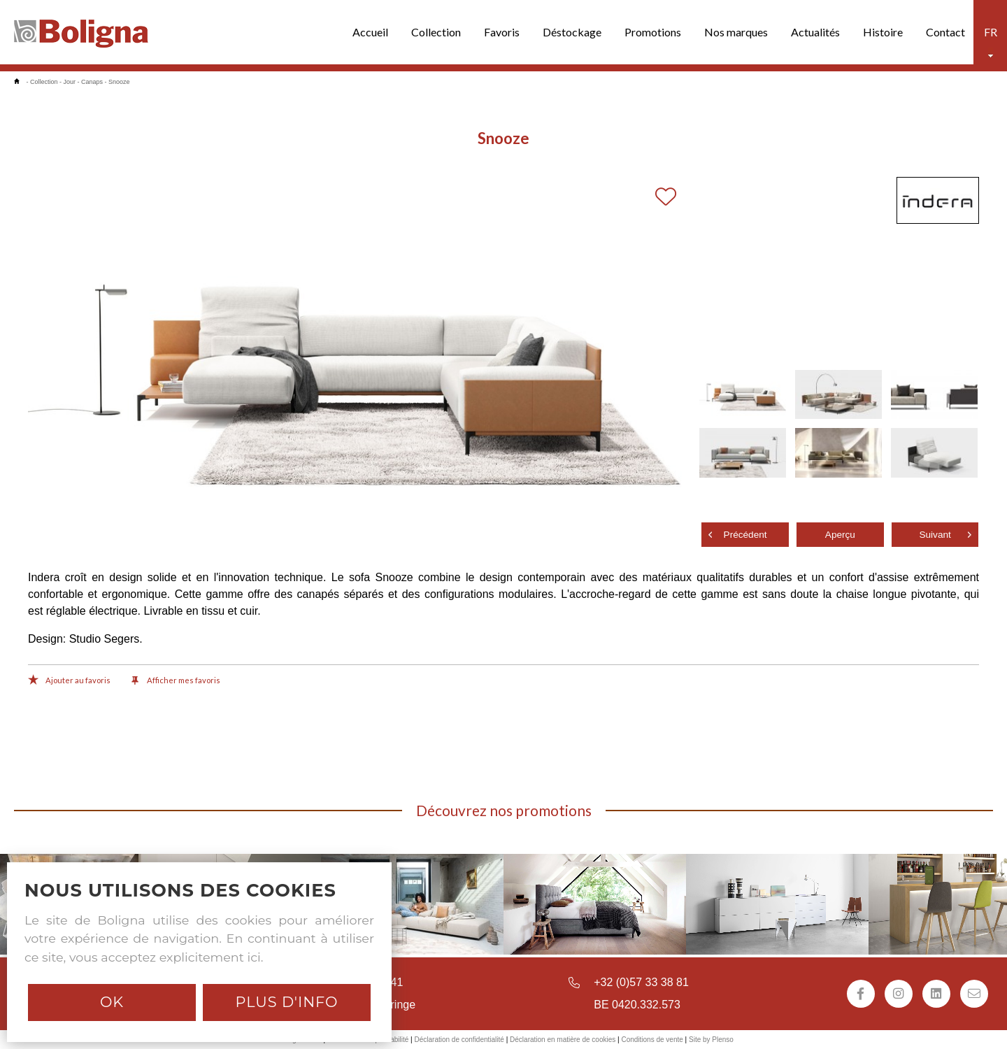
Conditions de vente (652, 1039)
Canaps (92, 81)
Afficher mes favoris (175, 681)
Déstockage (572, 31)
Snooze (119, 81)
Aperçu (840, 534)
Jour (70, 81)
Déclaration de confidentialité (458, 1039)
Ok (112, 1002)
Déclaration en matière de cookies (562, 1039)
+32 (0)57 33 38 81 (641, 982)
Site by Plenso (711, 1039)
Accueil (370, 31)
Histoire (883, 31)
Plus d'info (286, 1002)
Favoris (502, 31)
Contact (945, 31)
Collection (436, 31)
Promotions (652, 31)
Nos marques (736, 31)
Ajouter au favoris (69, 681)
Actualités (815, 31)
